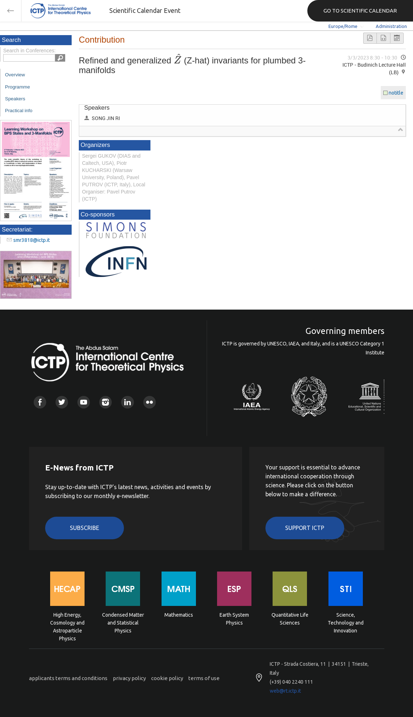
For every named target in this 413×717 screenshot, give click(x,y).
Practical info (18, 110)
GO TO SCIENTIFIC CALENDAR (360, 11)
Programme (17, 87)
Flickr (149, 402)
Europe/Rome (342, 26)
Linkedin (127, 402)
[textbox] (178, 60)
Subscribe (84, 528)
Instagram (105, 402)
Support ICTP (304, 528)
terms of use (204, 678)
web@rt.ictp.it (285, 691)
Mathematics (178, 615)
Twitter (62, 402)
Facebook (40, 402)
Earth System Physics (234, 619)
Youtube (83, 402)
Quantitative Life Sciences (290, 619)
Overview (15, 74)
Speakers (15, 98)
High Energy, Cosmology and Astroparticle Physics (67, 622)
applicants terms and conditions (68, 678)
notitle (396, 93)
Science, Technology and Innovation (346, 622)
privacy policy (129, 678)
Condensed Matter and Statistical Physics (123, 622)
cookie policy (167, 678)
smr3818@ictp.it (31, 240)
